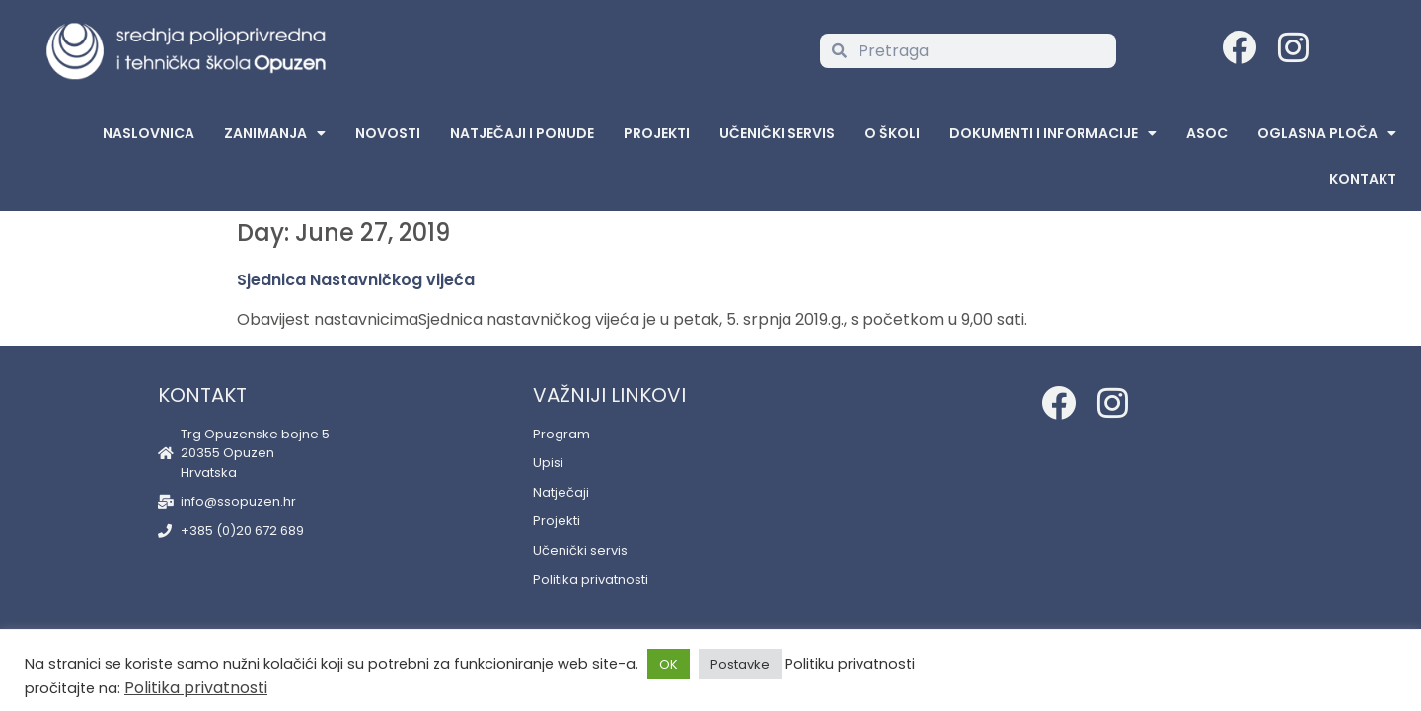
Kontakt (1362, 179)
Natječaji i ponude (522, 133)
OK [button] (668, 664)
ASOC (1207, 133)
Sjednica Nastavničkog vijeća (356, 280)
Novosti (387, 133)
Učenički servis (777, 133)
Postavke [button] (740, 664)
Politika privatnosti (195, 687)
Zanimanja (275, 133)
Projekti (657, 133)
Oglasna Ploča (1326, 133)
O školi (892, 133)
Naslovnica (148, 133)
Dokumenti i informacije (1053, 133)
